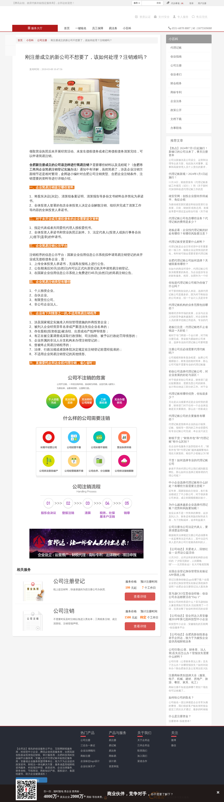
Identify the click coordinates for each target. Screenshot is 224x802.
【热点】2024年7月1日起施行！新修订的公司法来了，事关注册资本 (188, 152)
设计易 (112, 761)
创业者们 (176, 74)
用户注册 (202, 3)
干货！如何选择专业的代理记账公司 (188, 462)
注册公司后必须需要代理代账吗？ (187, 351)
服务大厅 (35, 28)
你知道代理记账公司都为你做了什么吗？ (188, 284)
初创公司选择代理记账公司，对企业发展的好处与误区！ (188, 373)
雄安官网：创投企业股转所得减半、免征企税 (188, 198)
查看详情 (140, 596)
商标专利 (176, 92)
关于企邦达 (143, 740)
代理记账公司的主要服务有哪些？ (187, 417)
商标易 (112, 756)
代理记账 (176, 47)
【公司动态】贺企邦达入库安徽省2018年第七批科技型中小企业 (188, 617)
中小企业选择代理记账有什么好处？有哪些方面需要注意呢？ (188, 484)
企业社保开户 (87, 766)
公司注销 (63, 611)
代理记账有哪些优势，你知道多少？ (188, 395)
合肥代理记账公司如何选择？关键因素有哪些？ (188, 262)
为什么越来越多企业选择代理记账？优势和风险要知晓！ (188, 506)
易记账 (112, 745)
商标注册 (85, 756)
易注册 (112, 740)
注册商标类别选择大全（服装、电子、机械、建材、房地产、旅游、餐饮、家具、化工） (188, 679)
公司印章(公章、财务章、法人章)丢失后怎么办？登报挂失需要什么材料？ (189, 653)
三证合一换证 (87, 745)
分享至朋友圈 (10, 40)
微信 (173, 745)
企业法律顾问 (87, 750)
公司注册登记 (69, 581)
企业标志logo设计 (90, 761)
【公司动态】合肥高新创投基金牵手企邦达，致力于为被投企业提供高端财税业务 (188, 638)
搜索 (159, 3)
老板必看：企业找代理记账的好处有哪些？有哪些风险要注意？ (188, 232)
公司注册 (42, 40)
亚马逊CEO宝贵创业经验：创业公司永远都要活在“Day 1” (188, 595)
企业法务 (176, 101)
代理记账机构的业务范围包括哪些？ (188, 306)
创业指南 (176, 56)
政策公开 (176, 110)
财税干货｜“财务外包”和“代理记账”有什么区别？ (189, 440)
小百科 (127, 28)
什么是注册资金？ (180, 716)
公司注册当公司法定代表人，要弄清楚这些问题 (188, 528)
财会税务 (176, 83)
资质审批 (114, 766)
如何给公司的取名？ (181, 697)
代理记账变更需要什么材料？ (187, 241)
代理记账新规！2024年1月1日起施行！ (188, 175)
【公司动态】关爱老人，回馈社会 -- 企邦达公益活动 (188, 551)
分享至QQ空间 (10, 50)
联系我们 (142, 750)
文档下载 (176, 118)
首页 (67, 28)
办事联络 (176, 127)
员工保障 (97, 28)
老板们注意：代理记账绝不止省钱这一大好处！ (188, 329)
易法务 (113, 28)
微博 (173, 740)
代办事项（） (178, 3)
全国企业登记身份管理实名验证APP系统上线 (188, 573)
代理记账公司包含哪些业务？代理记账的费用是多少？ (188, 220)
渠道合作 (142, 761)
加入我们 (142, 756)
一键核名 (80, 28)
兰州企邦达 (143, 745)
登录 (191, 3)
